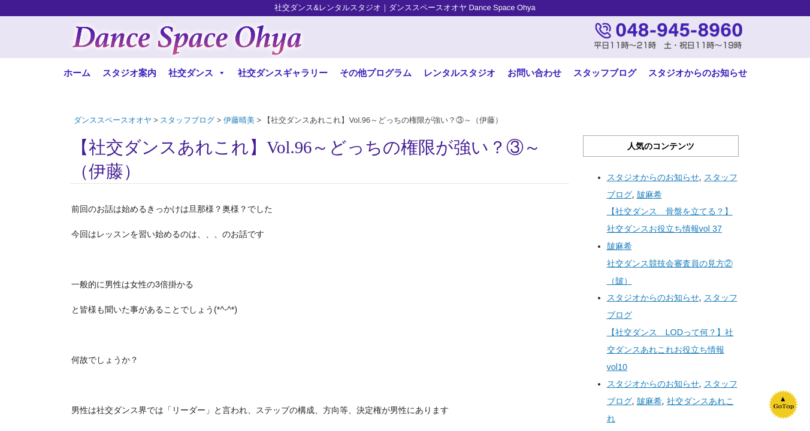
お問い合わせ (534, 73)
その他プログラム (376, 73)
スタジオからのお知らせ (697, 73)
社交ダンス (197, 73)
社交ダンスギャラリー (283, 73)
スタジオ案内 (129, 73)
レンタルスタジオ (459, 73)
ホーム (77, 73)
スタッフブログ (604, 73)
